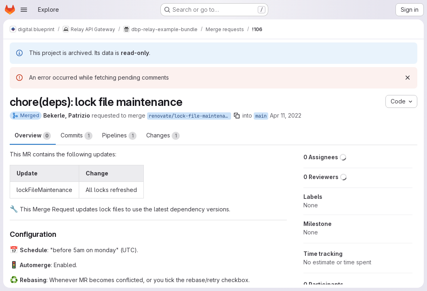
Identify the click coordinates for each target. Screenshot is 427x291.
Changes (163, 136)
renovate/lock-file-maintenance (190, 116)
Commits (77, 136)
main (261, 116)
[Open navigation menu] (23, 9)
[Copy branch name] (237, 115)
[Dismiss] (407, 77)
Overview (33, 136)
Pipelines (119, 136)
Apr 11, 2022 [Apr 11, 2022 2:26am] (285, 115)
